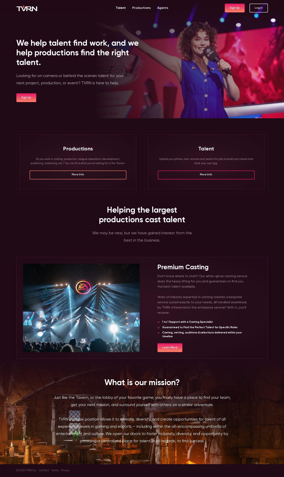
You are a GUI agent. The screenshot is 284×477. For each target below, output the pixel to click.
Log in (259, 8)
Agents (162, 8)
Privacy (65, 470)
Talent (121, 8)
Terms (55, 470)
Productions (141, 8)
